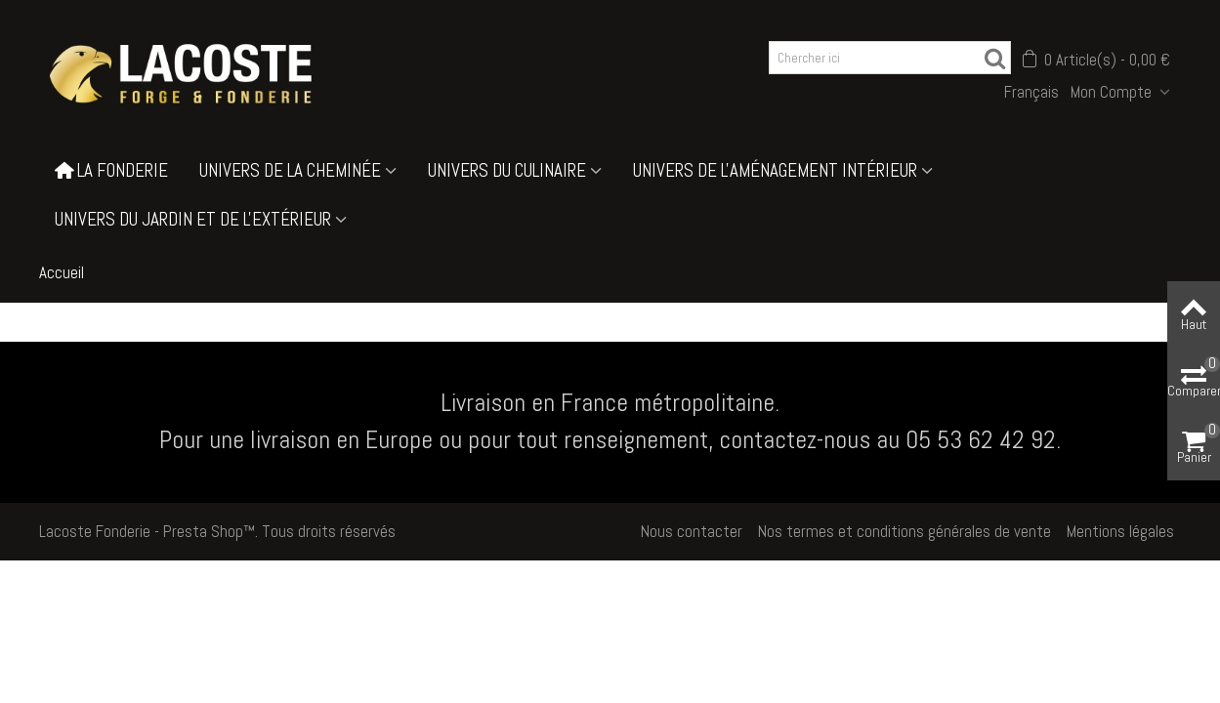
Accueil (61, 272)
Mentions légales (1120, 531)
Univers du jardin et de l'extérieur (193, 219)
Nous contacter (691, 531)
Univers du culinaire (507, 170)
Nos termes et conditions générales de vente (904, 531)
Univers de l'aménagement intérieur (775, 170)
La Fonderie (111, 171)
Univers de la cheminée (290, 170)
